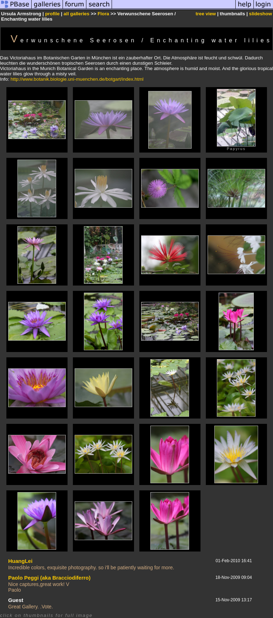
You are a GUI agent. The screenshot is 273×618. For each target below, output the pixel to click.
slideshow (260, 13)
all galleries (77, 13)
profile (52, 13)
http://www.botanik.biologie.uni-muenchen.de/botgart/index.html (77, 79)
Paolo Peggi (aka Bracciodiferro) (49, 578)
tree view (206, 13)
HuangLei (20, 561)
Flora (103, 13)
